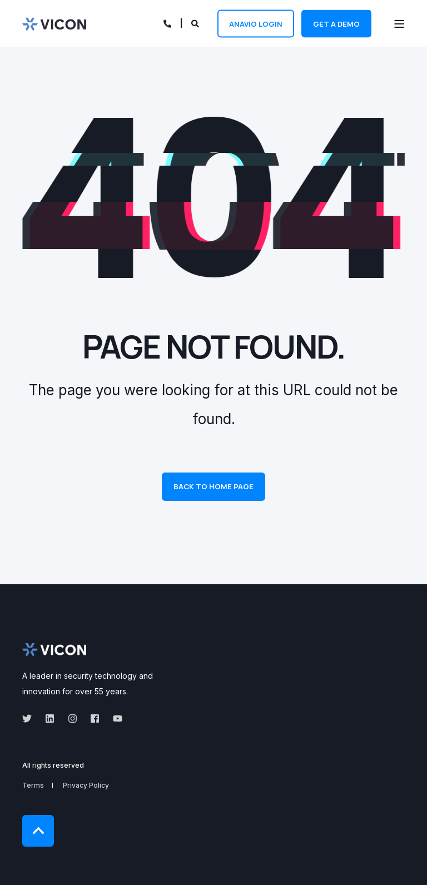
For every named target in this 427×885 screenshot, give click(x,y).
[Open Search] (196, 22)
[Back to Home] (54, 23)
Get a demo (336, 23)
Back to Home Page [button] (213, 486)
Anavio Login (255, 23)
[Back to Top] (38, 831)
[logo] (54, 650)
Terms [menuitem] (33, 785)
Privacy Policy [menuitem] (86, 785)
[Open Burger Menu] (399, 23)
